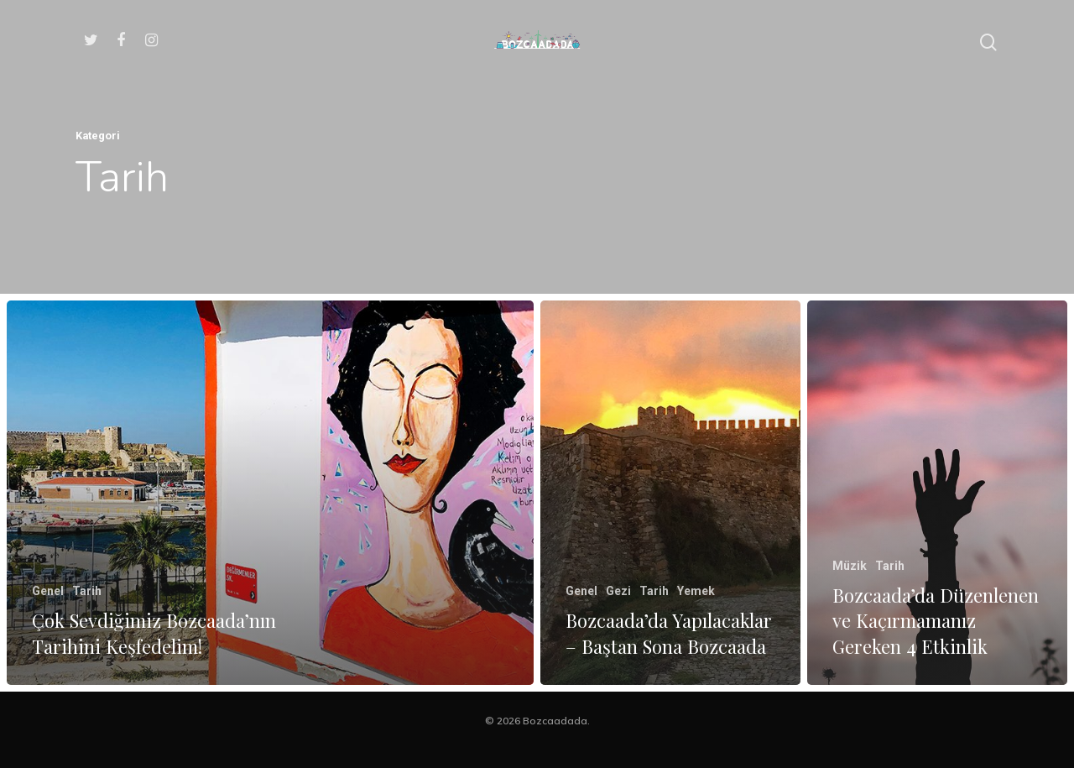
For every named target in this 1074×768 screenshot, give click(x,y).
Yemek (696, 591)
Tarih (87, 591)
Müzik (849, 570)
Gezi (618, 591)
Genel (48, 591)
